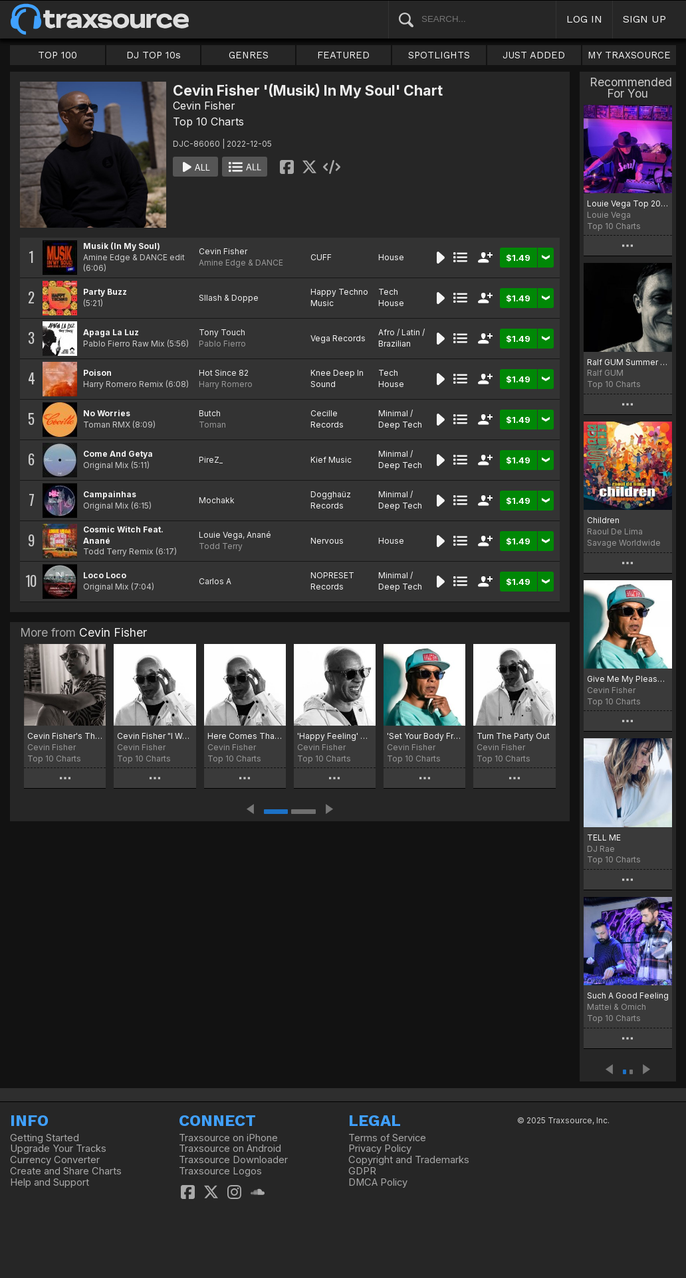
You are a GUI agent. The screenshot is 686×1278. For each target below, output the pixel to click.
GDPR (362, 1171)
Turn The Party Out (513, 736)
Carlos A (215, 581)
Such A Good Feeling (628, 995)
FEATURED (343, 55)
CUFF (321, 257)
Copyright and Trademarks (408, 1160)
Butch (210, 413)
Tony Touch (222, 332)
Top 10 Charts (208, 121)
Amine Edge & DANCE (241, 263)
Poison (97, 373)
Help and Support (49, 1182)
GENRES (249, 55)
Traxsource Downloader (233, 1160)
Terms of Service (387, 1138)
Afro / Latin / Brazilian (401, 338)
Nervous (327, 541)
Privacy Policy (379, 1149)
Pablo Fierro (222, 344)
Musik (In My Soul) (121, 246)
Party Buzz (105, 292)
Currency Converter (55, 1160)
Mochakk (217, 500)
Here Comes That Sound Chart (245, 736)
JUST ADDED (534, 55)
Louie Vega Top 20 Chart (628, 203)
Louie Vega (221, 535)
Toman (212, 425)
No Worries (106, 413)
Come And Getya (118, 454)
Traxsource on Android (230, 1149)
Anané (259, 535)
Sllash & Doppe (229, 298)
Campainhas (109, 494)
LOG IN (584, 19)
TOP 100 (57, 55)
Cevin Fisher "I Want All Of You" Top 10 (154, 736)
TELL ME (604, 837)
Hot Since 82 (224, 373)
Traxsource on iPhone (228, 1138)
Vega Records (338, 338)
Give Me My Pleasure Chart (628, 679)
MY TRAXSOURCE (629, 55)
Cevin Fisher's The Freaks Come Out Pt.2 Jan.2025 (64, 736)
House (391, 257)
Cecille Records (327, 419)
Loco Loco (104, 575)
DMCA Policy (377, 1182)
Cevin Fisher (204, 105)
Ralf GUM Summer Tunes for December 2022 (628, 362)
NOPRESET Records (332, 581)
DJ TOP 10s (153, 55)
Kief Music (331, 460)
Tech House (391, 297)
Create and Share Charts (66, 1171)
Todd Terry (221, 546)
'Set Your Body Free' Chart (424, 736)
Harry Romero (226, 384)
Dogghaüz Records (330, 500)
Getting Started (44, 1138)
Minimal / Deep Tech (400, 419)
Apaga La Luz (111, 332)
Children (603, 520)
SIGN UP (644, 19)
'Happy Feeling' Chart (334, 736)
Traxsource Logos (220, 1171)
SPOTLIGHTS (439, 55)
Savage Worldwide (624, 543)
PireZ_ (211, 460)
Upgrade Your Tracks (58, 1149)
